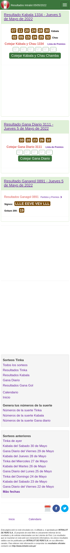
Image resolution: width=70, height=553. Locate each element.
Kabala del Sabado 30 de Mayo (25, 446)
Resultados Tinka (15, 370)
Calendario (10, 392)
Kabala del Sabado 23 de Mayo (25, 481)
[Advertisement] (35, 92)
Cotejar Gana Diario (35, 158)
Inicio (6, 397)
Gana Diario (11, 380)
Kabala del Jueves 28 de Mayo (24, 456)
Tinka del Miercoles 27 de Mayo (25, 461)
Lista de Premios (56, 44)
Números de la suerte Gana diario (26, 420)
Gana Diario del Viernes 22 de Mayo (28, 486)
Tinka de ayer (12, 441)
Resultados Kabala (16, 375)
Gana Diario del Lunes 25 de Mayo (27, 471)
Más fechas (11, 491)
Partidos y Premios (51, 197)
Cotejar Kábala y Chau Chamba (35, 56)
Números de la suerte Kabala (23, 415)
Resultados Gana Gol (18, 385)
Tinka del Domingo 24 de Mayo (25, 476)
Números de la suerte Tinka (22, 410)
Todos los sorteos (15, 365)
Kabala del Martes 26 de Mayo (24, 466)
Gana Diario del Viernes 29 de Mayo (28, 451)
